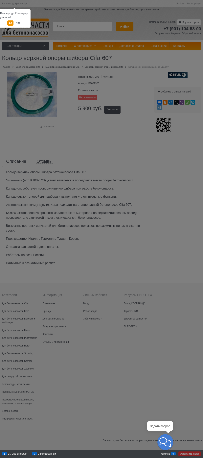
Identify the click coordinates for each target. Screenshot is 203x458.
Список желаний (47, 453)
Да (10, 22)
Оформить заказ (189, 453)
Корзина (165, 453)
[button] (165, 442)
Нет (18, 22)
